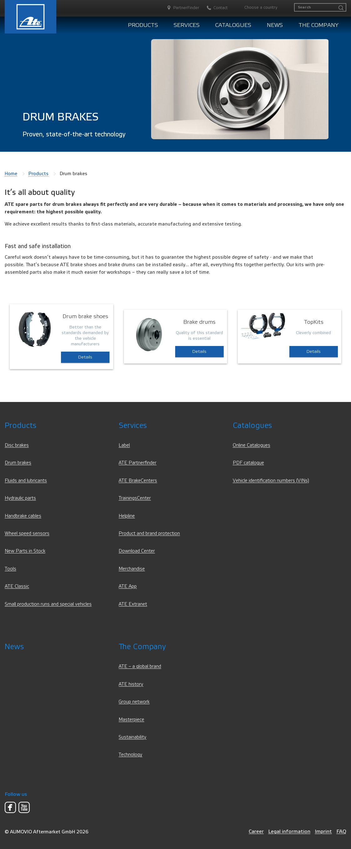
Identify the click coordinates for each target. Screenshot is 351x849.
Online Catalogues (251, 445)
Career (256, 831)
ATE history (131, 684)
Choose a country (260, 7)
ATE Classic (17, 586)
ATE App (128, 586)
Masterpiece (131, 719)
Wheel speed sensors (27, 533)
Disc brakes (17, 445)
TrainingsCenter (135, 498)
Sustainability (132, 737)
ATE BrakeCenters (138, 480)
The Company (318, 25)
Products (143, 25)
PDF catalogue (248, 462)
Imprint (323, 831)
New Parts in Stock (25, 551)
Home (11, 173)
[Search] (320, 7)
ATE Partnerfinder (137, 462)
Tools (10, 569)
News (275, 25)
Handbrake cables (23, 516)
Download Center (137, 551)
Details (85, 357)
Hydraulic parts (20, 498)
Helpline (127, 516)
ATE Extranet (133, 604)
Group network (134, 701)
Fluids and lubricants (26, 480)
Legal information (289, 831)
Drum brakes (18, 462)
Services (187, 25)
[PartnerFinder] (179, 8)
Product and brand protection (149, 533)
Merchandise (132, 569)
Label (124, 445)
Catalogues (233, 25)
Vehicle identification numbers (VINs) (271, 480)
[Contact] (214, 8)
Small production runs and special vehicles (48, 604)
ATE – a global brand (140, 666)
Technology (130, 754)
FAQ (341, 831)
